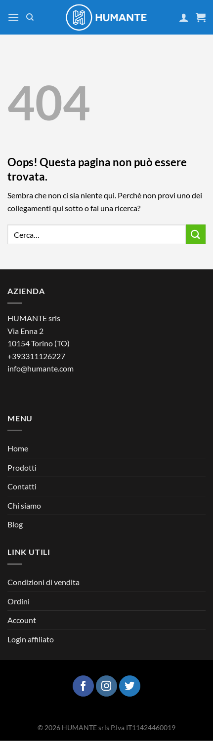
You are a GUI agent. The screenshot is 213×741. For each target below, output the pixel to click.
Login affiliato (30, 639)
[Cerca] (30, 17)
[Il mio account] (184, 17)
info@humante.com (40, 368)
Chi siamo (24, 505)
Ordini (18, 601)
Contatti (22, 486)
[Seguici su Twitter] (129, 686)
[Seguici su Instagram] (106, 686)
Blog (15, 524)
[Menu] (13, 17)
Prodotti (22, 467)
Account (21, 620)
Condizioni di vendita (43, 582)
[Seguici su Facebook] (83, 686)
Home (17, 448)
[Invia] (196, 234)
